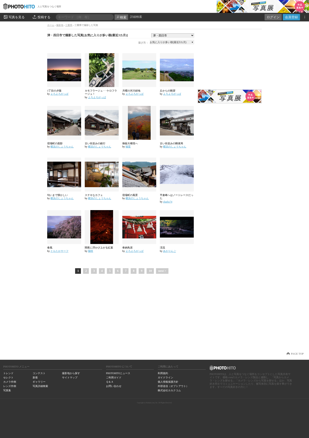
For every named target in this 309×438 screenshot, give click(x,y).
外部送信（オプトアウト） (173, 386)
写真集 (7, 390)
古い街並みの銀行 (95, 143)
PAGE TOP (297, 353)
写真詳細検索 (40, 386)
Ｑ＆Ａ (110, 382)
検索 (121, 17)
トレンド (8, 373)
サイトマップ (69, 377)
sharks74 (167, 201)
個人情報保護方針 (168, 382)
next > (162, 270)
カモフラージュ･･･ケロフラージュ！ (101, 92)
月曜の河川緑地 (131, 90)
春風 (49, 247)
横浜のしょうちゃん (62, 146)
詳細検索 (136, 16)
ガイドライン (165, 377)
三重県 (68, 25)
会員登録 (291, 17)
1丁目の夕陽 (54, 90)
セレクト (8, 377)
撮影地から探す (71, 373)
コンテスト (39, 373)
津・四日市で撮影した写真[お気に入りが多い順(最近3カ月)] (87, 35)
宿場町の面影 (55, 143)
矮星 (128, 146)
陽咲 (90, 251)
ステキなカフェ (94, 195)
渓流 (162, 247)
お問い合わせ (113, 386)
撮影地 (59, 25)
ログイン (273, 17)
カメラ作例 (9, 382)
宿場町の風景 (130, 195)
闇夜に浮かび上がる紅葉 (99, 247)
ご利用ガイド (113, 377)
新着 (35, 377)
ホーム (50, 25)
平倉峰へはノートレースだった (176, 197)
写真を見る (14, 17)
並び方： (143, 42)
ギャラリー (39, 382)
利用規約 (163, 373)
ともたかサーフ (59, 251)
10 (150, 270)
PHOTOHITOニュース (118, 373)
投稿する (41, 17)
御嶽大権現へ (130, 143)
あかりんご (169, 251)
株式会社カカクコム (169, 390)
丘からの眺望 (167, 90)
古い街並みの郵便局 (171, 143)
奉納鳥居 (127, 247)
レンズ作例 (9, 386)
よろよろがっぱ (59, 93)
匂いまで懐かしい (57, 195)
